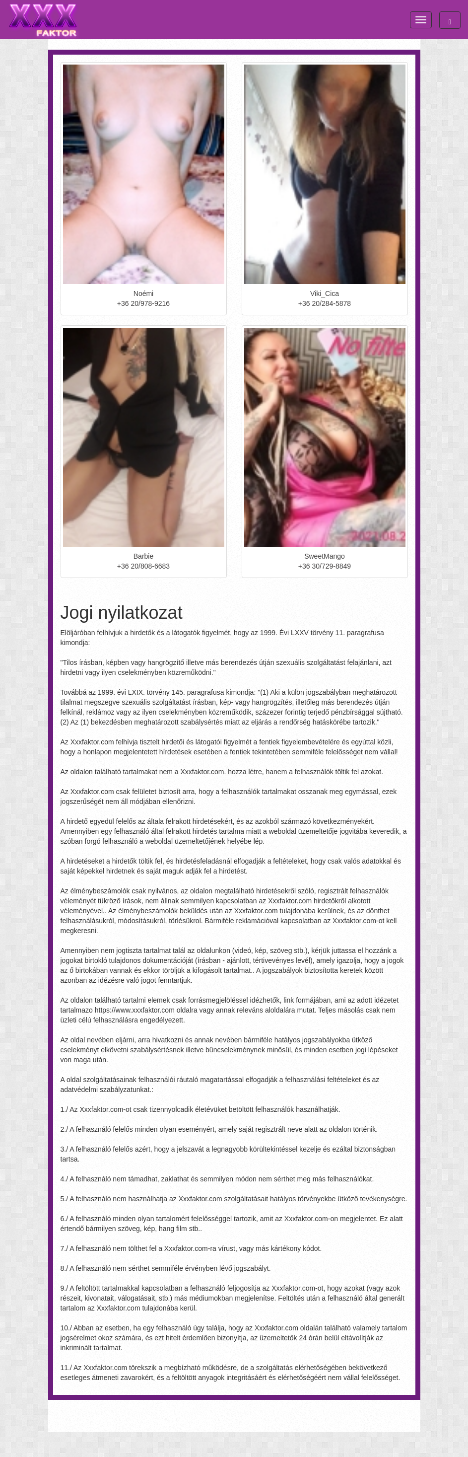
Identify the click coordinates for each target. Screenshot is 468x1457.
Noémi (143, 293)
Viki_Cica (324, 293)
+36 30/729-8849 (324, 566)
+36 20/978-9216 (143, 303)
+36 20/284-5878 (324, 303)
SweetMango (324, 556)
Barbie (143, 556)
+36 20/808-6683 (143, 566)
